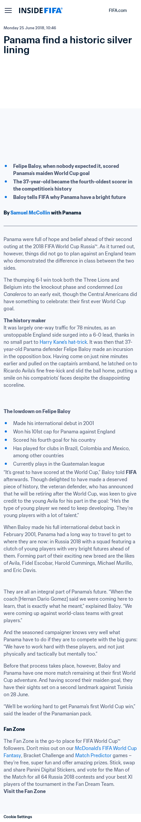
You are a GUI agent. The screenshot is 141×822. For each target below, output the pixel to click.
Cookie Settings (18, 816)
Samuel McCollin (30, 213)
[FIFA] (41, 10)
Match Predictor (93, 755)
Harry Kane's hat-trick (63, 342)
